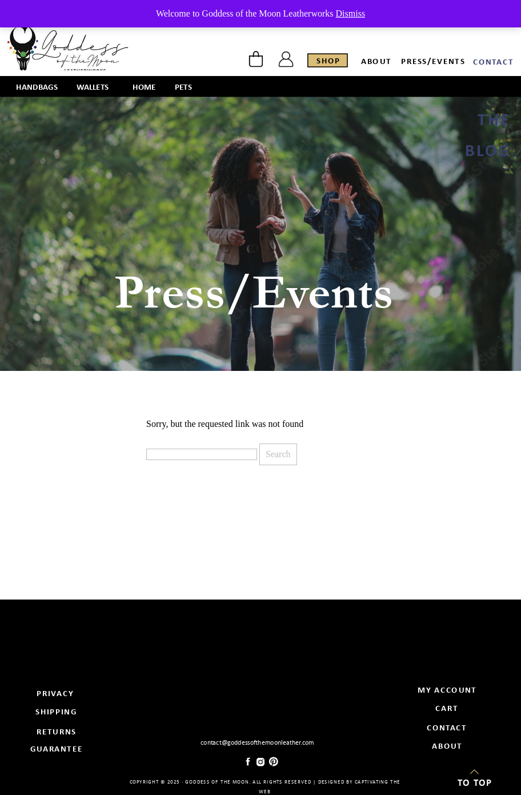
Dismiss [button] (351, 13)
